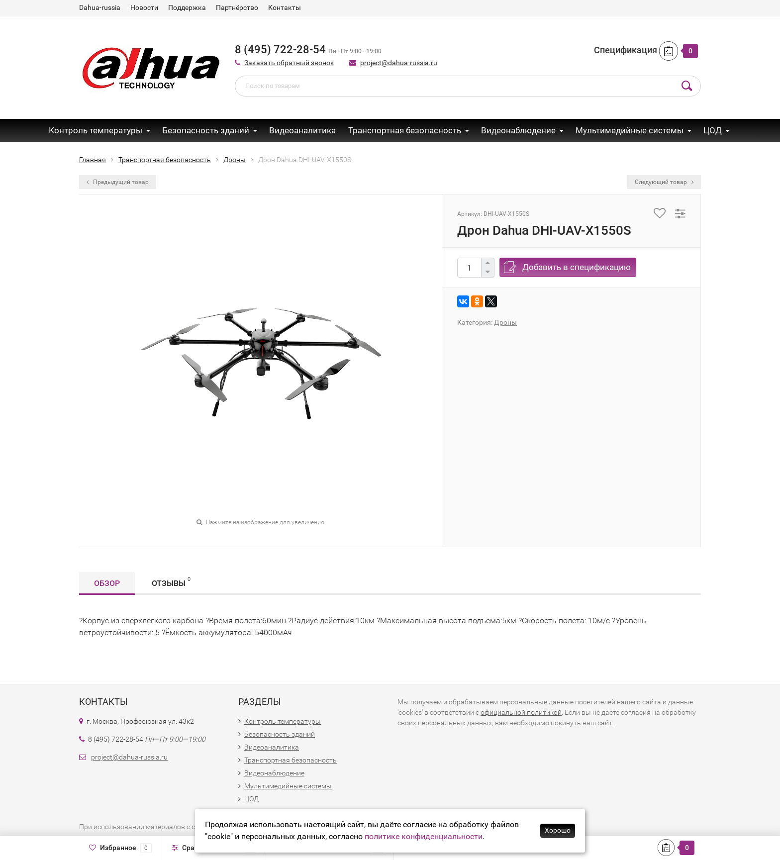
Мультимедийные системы (629, 130)
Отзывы (171, 581)
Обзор (107, 583)
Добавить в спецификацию (576, 267)
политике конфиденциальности (424, 836)
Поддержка (187, 7)
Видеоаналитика (302, 130)
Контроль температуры (95, 130)
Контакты (284, 7)
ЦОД (712, 130)
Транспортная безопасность (404, 130)
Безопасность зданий (205, 130)
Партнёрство (237, 7)
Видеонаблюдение (518, 130)
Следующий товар (664, 182)
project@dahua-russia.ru (398, 63)
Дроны (505, 322)
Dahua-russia (99, 7)
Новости (144, 7)
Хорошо (558, 830)
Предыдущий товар (118, 182)
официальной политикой (521, 712)
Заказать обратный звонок (289, 63)
